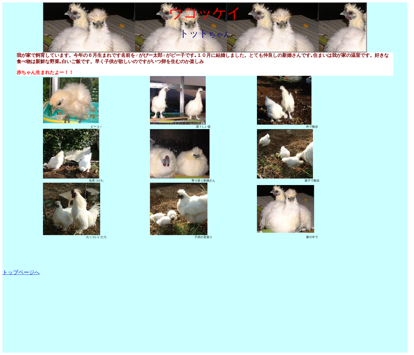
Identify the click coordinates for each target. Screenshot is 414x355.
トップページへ (21, 272)
